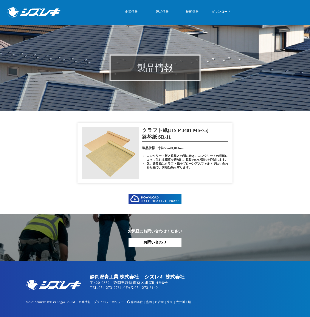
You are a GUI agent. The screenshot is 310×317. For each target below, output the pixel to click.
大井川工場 (183, 302)
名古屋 (159, 302)
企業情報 (131, 11)
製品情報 (162, 11)
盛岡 (149, 302)
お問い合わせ (155, 242)
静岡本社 (137, 302)
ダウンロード (221, 11)
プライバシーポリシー (109, 302)
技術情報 (192, 11)
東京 (170, 302)
